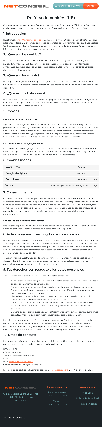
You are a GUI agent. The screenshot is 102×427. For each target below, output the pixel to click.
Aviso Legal (87, 393)
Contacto (90, 6)
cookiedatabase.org (58, 370)
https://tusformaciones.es (28, 40)
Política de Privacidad (87, 398)
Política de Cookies (87, 404)
